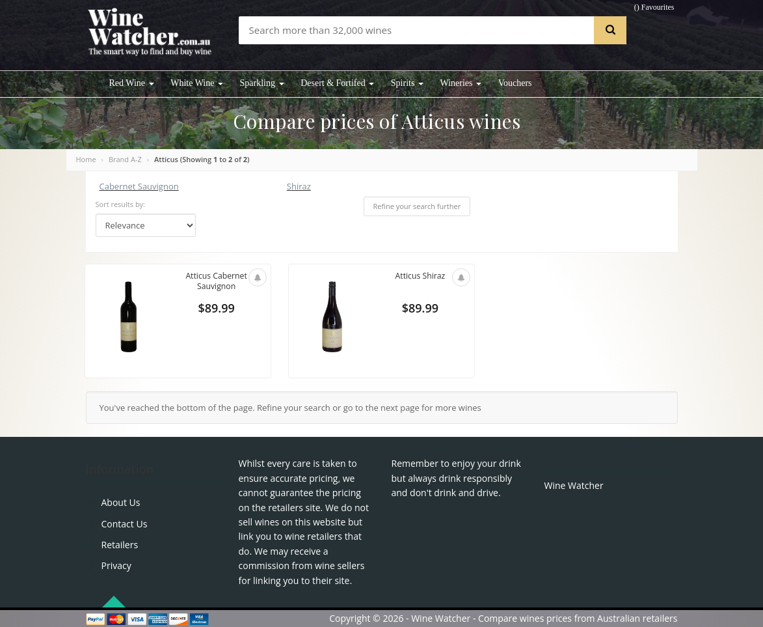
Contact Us (124, 524)
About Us (121, 502)
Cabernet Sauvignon (139, 186)
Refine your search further (417, 206)
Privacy (116, 565)
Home (86, 159)
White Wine (196, 83)
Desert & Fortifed (337, 83)
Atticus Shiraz (420, 276)
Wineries (460, 83)
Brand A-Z (125, 159)
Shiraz (299, 186)
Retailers (120, 544)
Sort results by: (121, 204)
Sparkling (262, 83)
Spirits (407, 83)
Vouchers (515, 83)
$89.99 (216, 310)
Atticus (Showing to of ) (202, 159)
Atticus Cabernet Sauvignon (215, 282)
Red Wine (131, 83)
